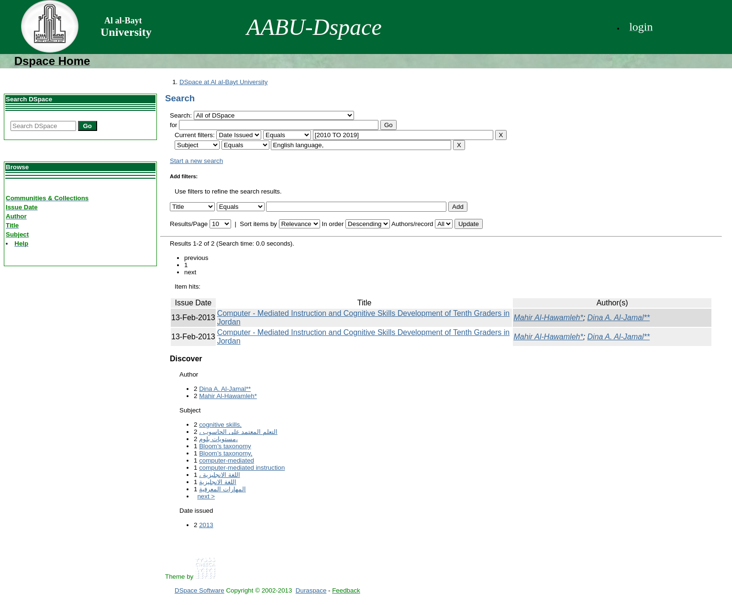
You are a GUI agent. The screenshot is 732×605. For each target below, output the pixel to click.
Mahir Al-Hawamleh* (548, 317)
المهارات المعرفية (222, 489)
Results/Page (189, 223)
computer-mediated (226, 460)
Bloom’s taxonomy (225, 446)
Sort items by (258, 223)
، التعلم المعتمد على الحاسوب (238, 431)
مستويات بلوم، (218, 439)
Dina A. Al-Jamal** (619, 317)
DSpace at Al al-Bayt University (223, 82)
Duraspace (311, 590)
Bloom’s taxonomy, (225, 453)
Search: (182, 115)
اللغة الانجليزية (217, 482)
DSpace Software (199, 590)
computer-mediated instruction (242, 467)
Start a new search (196, 160)
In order (333, 223)
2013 (206, 525)
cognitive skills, (220, 424)
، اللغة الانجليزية (219, 474)
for (173, 125)
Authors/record (412, 223)
